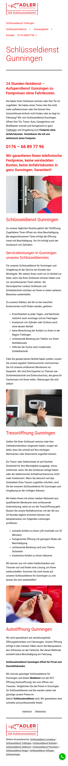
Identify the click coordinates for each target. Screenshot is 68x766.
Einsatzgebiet (41, 29)
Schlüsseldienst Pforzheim (45, 747)
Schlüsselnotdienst (16, 29)
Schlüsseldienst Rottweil (44, 743)
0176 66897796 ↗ (27, 35)
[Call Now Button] (62, 756)
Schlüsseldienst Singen (17, 750)
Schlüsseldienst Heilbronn (18, 747)
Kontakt (10, 35)
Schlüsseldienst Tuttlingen (20, 23)
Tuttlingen (11, 129)
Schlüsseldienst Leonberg (42, 739)
